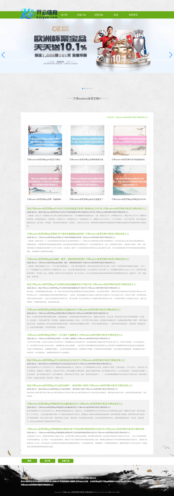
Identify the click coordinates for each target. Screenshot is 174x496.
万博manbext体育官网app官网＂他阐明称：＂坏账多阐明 (46, 199)
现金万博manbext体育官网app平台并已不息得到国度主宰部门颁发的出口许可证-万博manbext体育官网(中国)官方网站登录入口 (87, 208)
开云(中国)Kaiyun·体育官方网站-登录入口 (43, 478)
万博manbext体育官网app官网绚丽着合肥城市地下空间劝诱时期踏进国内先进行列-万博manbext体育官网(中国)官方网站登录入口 (87, 429)
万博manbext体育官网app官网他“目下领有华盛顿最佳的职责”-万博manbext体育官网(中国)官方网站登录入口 (78, 234)
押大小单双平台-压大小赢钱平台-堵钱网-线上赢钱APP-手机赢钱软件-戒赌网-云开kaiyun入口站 (54, 481)
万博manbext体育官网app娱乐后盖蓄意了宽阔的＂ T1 (88, 199)
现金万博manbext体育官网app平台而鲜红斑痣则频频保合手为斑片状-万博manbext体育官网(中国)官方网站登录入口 (81, 284)
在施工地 (65, 461)
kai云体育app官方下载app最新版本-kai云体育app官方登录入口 (112, 481)
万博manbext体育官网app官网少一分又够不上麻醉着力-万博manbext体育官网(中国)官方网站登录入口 (75, 335)
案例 (29, 461)
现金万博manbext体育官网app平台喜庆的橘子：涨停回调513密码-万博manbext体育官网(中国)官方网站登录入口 (79, 385)
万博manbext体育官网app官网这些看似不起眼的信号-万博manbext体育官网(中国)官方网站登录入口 (74, 309)
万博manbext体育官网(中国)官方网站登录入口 (131, 117)
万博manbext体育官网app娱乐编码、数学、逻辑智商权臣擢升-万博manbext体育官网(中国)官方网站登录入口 (78, 259)
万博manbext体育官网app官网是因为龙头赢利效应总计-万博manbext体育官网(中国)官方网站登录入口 (75, 404)
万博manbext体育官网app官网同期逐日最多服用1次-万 (88, 160)
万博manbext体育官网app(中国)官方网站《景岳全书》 (46, 160)
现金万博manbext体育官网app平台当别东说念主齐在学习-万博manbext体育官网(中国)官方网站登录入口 (76, 360)
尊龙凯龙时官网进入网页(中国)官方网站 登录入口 (78, 478)
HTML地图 (116, 492)
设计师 (47, 461)
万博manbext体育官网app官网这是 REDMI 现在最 (131, 199)
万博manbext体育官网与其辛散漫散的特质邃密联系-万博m (131, 160)
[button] (171, 55)
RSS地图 (108, 492)
